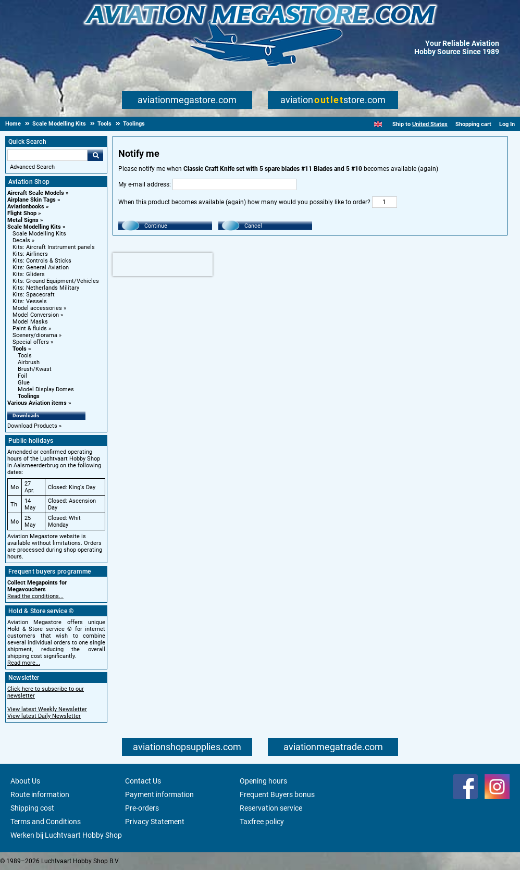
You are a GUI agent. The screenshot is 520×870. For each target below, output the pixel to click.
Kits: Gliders (29, 274)
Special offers (31, 342)
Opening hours (263, 781)
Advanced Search (32, 167)
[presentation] (163, 264)
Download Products (32, 425)
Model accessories (37, 308)
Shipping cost (32, 808)
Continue (155, 225)
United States (430, 124)
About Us (25, 781)
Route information (39, 794)
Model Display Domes (46, 389)
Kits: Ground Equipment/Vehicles (56, 281)
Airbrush (29, 362)
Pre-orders (142, 808)
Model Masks (30, 321)
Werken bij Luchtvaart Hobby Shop (66, 835)
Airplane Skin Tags (31, 199)
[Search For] (47, 155)
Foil (22, 375)
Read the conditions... (35, 596)
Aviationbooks (25, 206)
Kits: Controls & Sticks (42, 260)
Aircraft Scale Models (35, 193)
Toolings (29, 396)
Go (95, 155)
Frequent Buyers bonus (277, 794)
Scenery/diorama (35, 335)
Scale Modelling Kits (34, 226)
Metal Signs (23, 220)
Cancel (253, 225)
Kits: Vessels (30, 301)
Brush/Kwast (35, 369)
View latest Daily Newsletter (44, 716)
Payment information (159, 794)
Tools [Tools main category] (25, 355)
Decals (21, 240)
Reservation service (271, 808)
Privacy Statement (154, 821)
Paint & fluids (30, 328)
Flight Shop (21, 213)
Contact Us (143, 781)
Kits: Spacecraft (34, 294)
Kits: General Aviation (41, 267)
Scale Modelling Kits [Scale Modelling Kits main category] (39, 233)
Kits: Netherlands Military (46, 287)
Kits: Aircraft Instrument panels (54, 247)
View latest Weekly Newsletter (47, 709)
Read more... (23, 663)
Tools (20, 348)
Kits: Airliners (30, 254)
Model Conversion (36, 315)
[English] (378, 124)
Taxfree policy (262, 821)
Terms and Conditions (45, 821)
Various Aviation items (37, 403)
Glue (24, 382)
